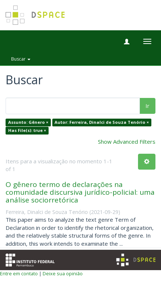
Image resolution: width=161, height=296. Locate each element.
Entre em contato (19, 273)
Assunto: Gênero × (28, 122)
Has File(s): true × (27, 130)
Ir (147, 105)
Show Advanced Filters (126, 141)
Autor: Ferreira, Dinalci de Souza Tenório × (102, 122)
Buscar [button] (20, 59)
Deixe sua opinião (63, 273)
